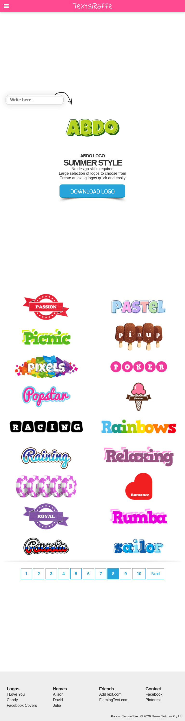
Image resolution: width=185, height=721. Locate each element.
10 (139, 573)
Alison (58, 694)
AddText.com (110, 694)
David (58, 700)
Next (155, 573)
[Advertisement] (92, 54)
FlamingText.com (113, 700)
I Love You (16, 694)
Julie (57, 705)
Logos (13, 688)
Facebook (153, 694)
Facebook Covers (22, 705)
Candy (12, 700)
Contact (153, 688)
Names (60, 688)
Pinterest (153, 700)
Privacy (115, 716)
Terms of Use (130, 716)
